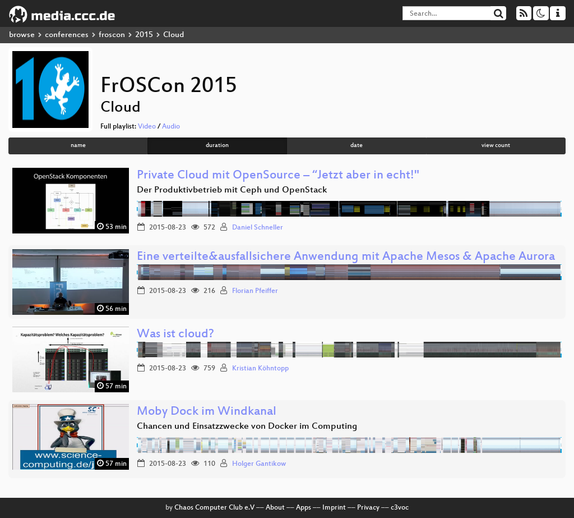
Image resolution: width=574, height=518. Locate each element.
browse (22, 35)
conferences (67, 35)
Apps (303, 508)
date (356, 145)
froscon (112, 35)
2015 (144, 35)
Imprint (334, 508)
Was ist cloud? (175, 335)
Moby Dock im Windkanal (206, 412)
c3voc (400, 508)
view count (496, 145)
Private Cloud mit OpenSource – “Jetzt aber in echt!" (278, 176)
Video (147, 127)
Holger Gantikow (259, 464)
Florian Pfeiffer (255, 291)
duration (217, 145)
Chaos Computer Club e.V (214, 508)
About (275, 508)
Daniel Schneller (257, 228)
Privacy (368, 508)
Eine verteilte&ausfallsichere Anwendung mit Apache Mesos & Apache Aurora (346, 257)
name (78, 145)
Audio (171, 127)
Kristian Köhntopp (260, 369)
